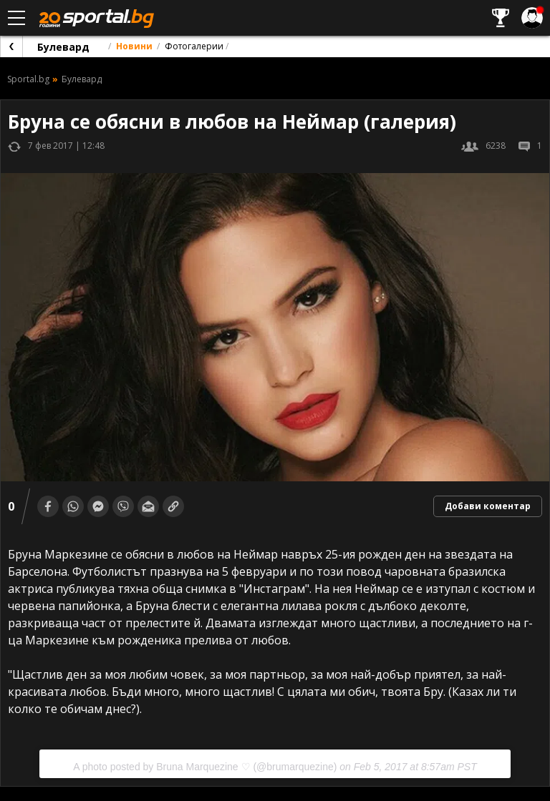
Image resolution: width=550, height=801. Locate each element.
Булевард (63, 47)
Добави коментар (488, 506)
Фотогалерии (194, 46)
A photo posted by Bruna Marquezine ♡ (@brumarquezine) (205, 766)
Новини (134, 46)
